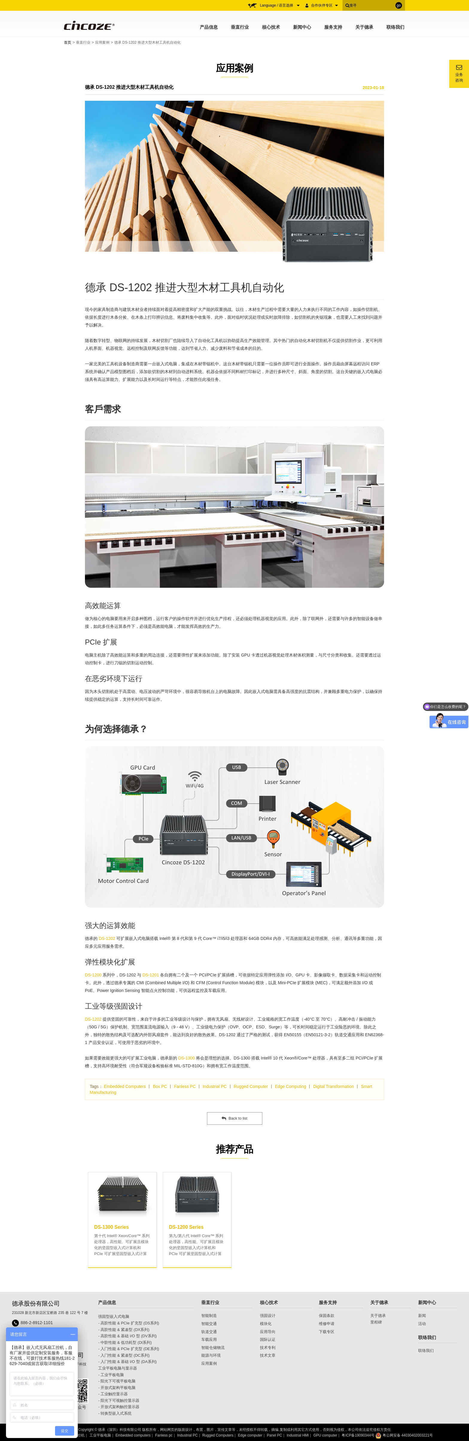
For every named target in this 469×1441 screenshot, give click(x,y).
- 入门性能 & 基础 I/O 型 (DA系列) (127, 1361)
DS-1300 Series (111, 1227)
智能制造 (209, 1315)
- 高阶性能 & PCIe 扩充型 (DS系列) (128, 1323)
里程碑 (376, 1322)
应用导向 (267, 1331)
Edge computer (250, 1435)
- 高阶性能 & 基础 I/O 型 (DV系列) (127, 1336)
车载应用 (209, 1339)
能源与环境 (211, 1355)
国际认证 (267, 1339)
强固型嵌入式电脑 (113, 1316)
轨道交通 (209, 1331)
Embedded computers (132, 1435)
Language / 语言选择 (280, 5)
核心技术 (271, 27)
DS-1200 (93, 975)
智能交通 (209, 1323)
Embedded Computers (125, 1086)
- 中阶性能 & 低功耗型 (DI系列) (125, 1342)
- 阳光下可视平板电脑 (116, 1381)
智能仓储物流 (213, 1347)
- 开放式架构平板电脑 (116, 1387)
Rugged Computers (217, 1435)
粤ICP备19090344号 (358, 1435)
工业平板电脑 (100, 1435)
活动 (422, 1323)
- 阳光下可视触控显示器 (118, 1400)
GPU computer (325, 1435)
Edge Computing (290, 1086)
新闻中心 (302, 27)
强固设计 (267, 1315)
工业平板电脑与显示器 (117, 1368)
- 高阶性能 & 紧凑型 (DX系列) (123, 1329)
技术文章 (267, 1355)
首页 (67, 42)
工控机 (79, 1435)
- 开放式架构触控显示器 (118, 1407)
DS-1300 (186, 1058)
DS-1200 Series (186, 1227)
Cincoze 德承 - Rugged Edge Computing (88, 25)
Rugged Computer (251, 1086)
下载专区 (326, 1331)
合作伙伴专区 (324, 5)
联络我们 (395, 27)
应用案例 (102, 42)
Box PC (160, 1086)
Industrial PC (215, 1086)
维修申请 (326, 1323)
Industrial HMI (298, 1435)
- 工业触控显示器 (113, 1394)
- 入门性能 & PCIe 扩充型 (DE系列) (128, 1349)
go (399, 5)
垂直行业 (240, 27)
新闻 (422, 1315)
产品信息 (209, 27)
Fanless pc (164, 1435)
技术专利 (267, 1347)
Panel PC (274, 1435)
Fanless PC (185, 1086)
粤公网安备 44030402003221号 (404, 1435)
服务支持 (333, 27)
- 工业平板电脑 (111, 1375)
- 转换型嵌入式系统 (115, 1413)
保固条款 (326, 1315)
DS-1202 (107, 938)
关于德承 (364, 27)
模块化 (266, 1323)
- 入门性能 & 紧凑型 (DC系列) (124, 1355)
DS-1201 (150, 975)
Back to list (234, 1118)
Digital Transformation (333, 1086)
